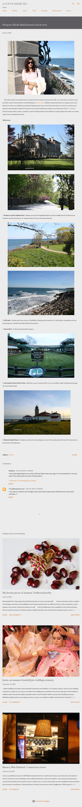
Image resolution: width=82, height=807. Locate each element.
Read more (75, 615)
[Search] (73, 3)
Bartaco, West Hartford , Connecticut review (24, 767)
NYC (69, 108)
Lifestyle (44, 11)
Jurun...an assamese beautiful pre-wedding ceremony (28, 680)
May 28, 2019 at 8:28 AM (24, 471)
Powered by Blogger (41, 801)
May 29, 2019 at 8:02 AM (34, 489)
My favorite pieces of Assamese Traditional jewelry (26, 592)
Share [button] (74, 455)
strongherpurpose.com (17, 489)
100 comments (15, 615)
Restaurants (57, 11)
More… (68, 11)
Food (34, 11)
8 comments (14, 789)
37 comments (14, 702)
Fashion (14, 11)
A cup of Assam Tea (14, 3)
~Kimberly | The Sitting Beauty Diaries (22, 481)
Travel (25, 11)
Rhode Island (40, 103)
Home (4, 11)
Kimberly (12, 471)
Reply (11, 484)
